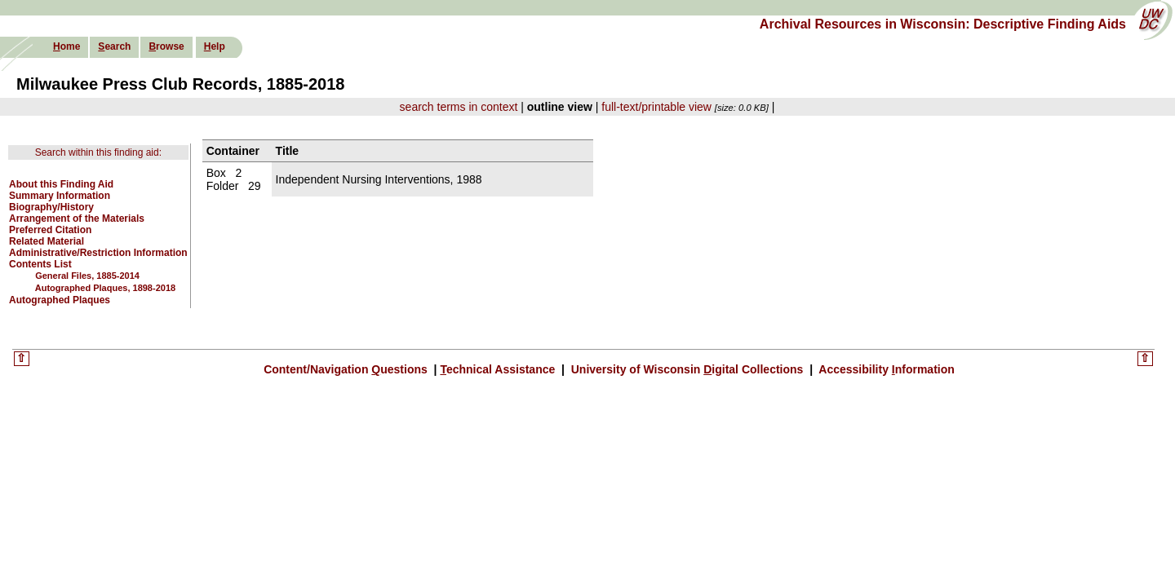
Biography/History (51, 207)
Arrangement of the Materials (76, 218)
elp (214, 46)
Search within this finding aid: (98, 152)
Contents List (40, 264)
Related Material (46, 241)
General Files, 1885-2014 (87, 275)
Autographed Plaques (59, 300)
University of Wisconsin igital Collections (687, 369)
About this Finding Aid (61, 184)
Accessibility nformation (885, 369)
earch (114, 46)
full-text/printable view (656, 106)
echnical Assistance (499, 369)
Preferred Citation (50, 230)
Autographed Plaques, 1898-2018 (105, 288)
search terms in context (459, 106)
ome (66, 46)
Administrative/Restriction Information (98, 252)
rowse (166, 46)
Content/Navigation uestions (347, 369)
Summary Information (59, 195)
